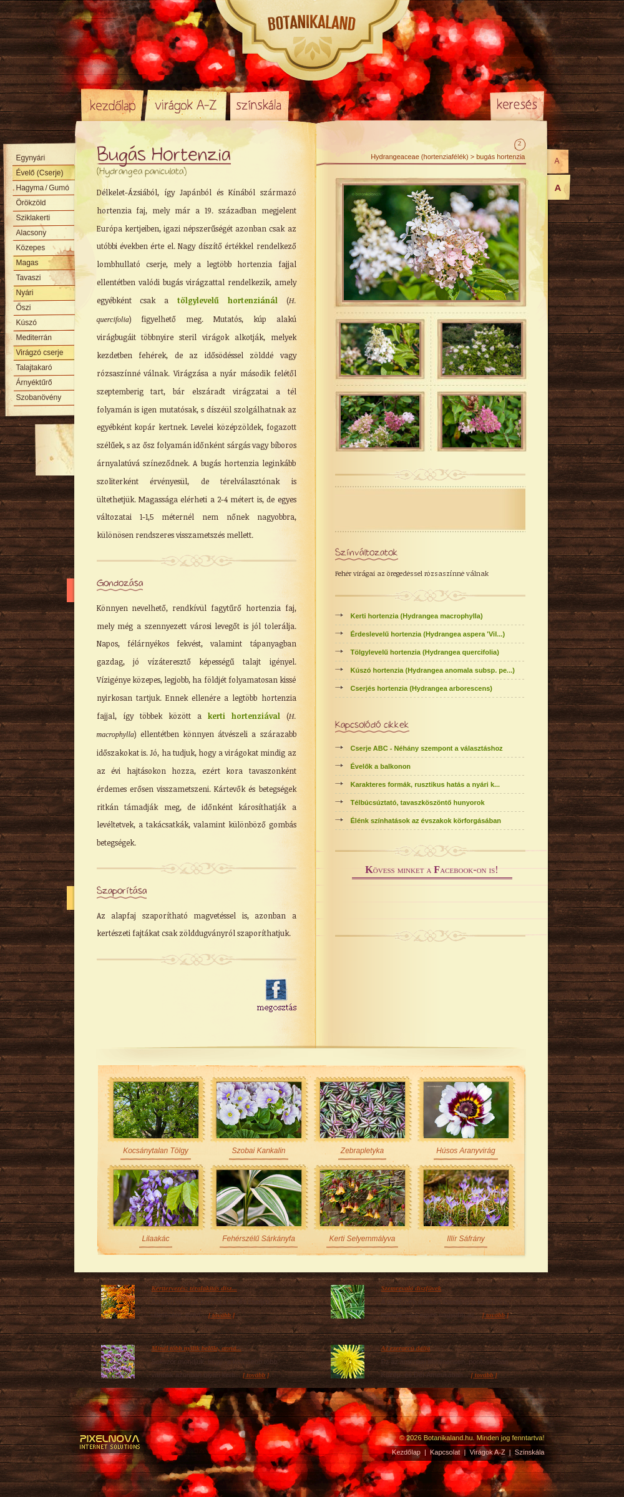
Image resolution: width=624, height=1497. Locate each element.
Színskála (259, 104)
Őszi (23, 307)
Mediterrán (34, 337)
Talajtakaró (34, 367)
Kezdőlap (112, 104)
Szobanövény (39, 397)
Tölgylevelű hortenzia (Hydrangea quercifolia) (425, 652)
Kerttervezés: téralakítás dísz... (194, 1288)
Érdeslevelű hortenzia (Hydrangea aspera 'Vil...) (428, 634)
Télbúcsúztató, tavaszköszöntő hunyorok (418, 802)
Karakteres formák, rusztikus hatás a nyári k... (425, 784)
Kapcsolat (445, 1452)
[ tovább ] (221, 1315)
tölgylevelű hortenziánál (227, 300)
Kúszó (26, 322)
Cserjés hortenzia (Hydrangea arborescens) (421, 688)
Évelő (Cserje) (40, 172)
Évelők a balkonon (381, 766)
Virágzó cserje (40, 352)
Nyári (25, 292)
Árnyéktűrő (34, 382)
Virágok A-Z (186, 104)
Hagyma (42, 187)
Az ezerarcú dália (406, 1348)
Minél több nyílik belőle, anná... (196, 1348)
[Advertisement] (170, 996)
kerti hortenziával (244, 716)
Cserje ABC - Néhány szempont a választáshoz (427, 748)
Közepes (31, 247)
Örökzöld (31, 202)
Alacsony (31, 232)
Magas (27, 262)
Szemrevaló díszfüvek (411, 1288)
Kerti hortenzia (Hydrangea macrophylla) (417, 616)
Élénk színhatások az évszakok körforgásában (426, 820)
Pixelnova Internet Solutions (110, 1442)
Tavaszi (28, 277)
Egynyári (31, 158)
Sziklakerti (33, 217)
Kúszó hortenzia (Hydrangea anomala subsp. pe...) (433, 670)
